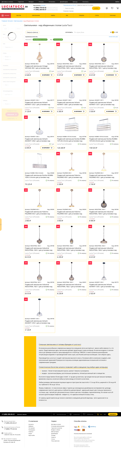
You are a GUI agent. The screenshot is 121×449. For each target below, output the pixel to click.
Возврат (31, 2)
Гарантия (21, 2)
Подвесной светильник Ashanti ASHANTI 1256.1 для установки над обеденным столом (37, 140)
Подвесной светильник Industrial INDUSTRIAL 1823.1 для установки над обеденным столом (38, 249)
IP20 (6, 85)
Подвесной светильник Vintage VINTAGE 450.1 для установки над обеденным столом (37, 67)
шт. (100, 414)
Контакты (85, 2)
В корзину (47, 75)
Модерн (8, 56)
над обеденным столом (40, 39)
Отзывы (41, 2)
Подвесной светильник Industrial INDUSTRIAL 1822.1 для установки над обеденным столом (70, 286)
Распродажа (32, 430)
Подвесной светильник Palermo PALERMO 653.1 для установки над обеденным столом (37, 213)
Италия (8, 104)
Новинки (31, 431)
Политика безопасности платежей (83, 433)
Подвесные (9, 47)
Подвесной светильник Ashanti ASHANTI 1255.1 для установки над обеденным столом (101, 286)
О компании (33, 421)
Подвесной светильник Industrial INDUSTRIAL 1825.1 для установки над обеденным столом (70, 67)
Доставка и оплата (7, 2)
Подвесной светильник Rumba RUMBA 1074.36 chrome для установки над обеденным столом (103, 140)
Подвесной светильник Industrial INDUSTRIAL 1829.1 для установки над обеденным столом (103, 213)
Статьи (53, 439)
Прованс (8, 59)
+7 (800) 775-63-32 (45, 8)
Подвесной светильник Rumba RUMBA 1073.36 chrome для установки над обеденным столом (71, 140)
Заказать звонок (22, 414)
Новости (53, 437)
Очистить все (113, 37)
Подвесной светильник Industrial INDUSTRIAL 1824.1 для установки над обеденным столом (103, 249)
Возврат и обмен (55, 430)
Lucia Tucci (8, 94)
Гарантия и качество (56, 428)
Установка (52, 2)
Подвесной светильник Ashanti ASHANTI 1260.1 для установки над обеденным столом (69, 103)
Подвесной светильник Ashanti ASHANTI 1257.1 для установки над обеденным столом (101, 103)
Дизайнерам (64, 2)
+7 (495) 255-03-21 (45, 10)
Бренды (75, 2)
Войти (117, 2)
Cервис (54, 421)
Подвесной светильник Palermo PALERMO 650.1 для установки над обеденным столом (69, 176)
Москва (43, 5)
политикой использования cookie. (84, 441)
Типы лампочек (55, 441)
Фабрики (31, 426)
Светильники (18, 21)
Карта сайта (32, 435)
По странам (32, 428)
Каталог (5, 15)
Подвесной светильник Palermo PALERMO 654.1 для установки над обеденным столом (69, 213)
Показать (12, 114)
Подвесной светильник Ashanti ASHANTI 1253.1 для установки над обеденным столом (37, 322)
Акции (30, 433)
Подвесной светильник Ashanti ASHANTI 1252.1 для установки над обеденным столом (37, 103)
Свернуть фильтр (32, 32)
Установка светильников (57, 426)
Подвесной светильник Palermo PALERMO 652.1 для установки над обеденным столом (101, 176)
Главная (4, 21)
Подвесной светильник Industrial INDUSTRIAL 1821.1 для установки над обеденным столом (103, 67)
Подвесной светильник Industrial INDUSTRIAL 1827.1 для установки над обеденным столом (38, 286)
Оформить (113, 414)
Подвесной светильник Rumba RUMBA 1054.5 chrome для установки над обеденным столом (39, 176)
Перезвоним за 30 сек (69, 5)
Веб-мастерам (55, 431)
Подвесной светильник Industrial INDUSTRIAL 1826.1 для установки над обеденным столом (70, 249)
